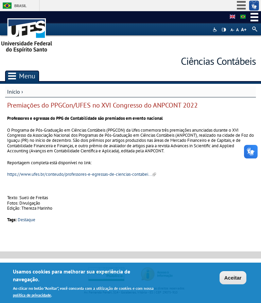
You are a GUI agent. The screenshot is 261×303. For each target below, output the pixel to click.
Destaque (26, 220)
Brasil (20, 5)
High (223, 29)
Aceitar (233, 278)
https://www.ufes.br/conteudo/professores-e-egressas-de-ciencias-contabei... (81, 174)
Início (13, 91)
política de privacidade (32, 295)
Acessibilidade (215, 29)
